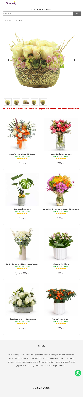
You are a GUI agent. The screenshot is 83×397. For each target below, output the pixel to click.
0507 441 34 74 (37, 9)
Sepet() (49, 9)
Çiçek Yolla (7, 20)
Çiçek (15, 20)
